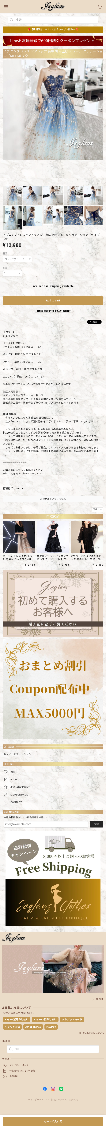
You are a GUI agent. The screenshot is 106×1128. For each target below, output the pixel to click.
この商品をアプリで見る (53, 499)
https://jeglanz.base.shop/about (24, 473)
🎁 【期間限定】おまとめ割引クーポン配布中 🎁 (53, 29)
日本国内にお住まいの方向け (53, 311)
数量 (5, 267)
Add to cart (53, 300)
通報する (97, 509)
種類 (5, 253)
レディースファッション (17, 754)
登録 (96, 824)
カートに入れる (53, 1121)
